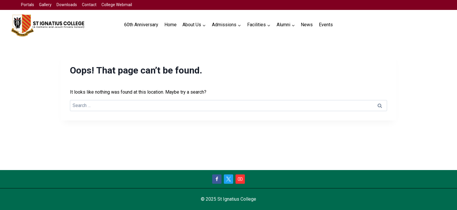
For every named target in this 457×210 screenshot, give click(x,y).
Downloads (67, 4)
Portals (27, 4)
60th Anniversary (141, 24)
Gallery (45, 4)
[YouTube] (240, 179)
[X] (228, 179)
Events (326, 24)
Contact (89, 4)
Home (170, 24)
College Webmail (116, 4)
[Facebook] (217, 179)
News (307, 24)
